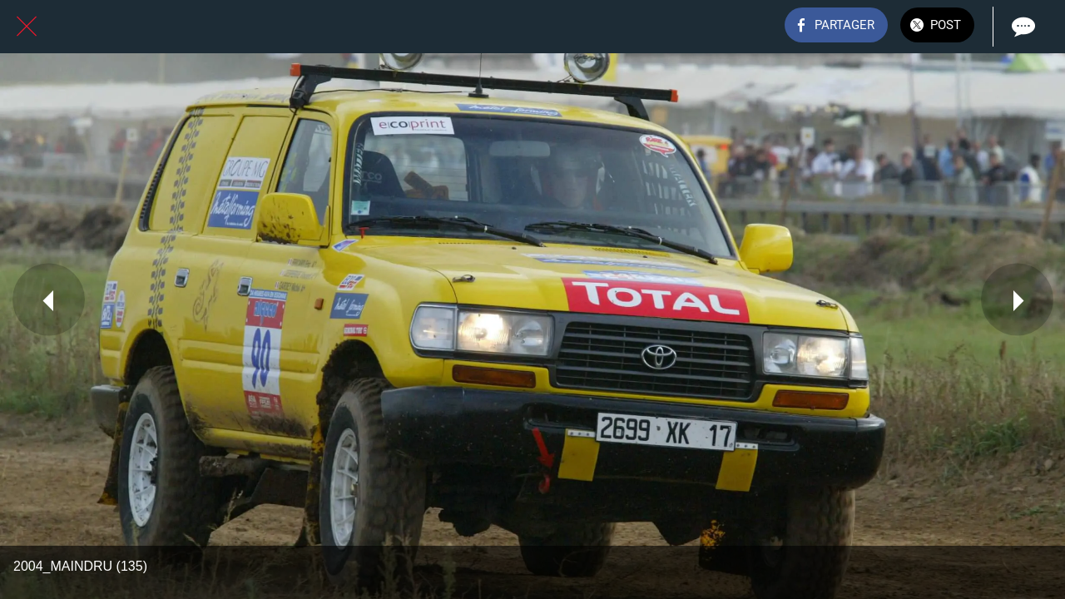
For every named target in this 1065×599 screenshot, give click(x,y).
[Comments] (1022, 27)
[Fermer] (27, 27)
